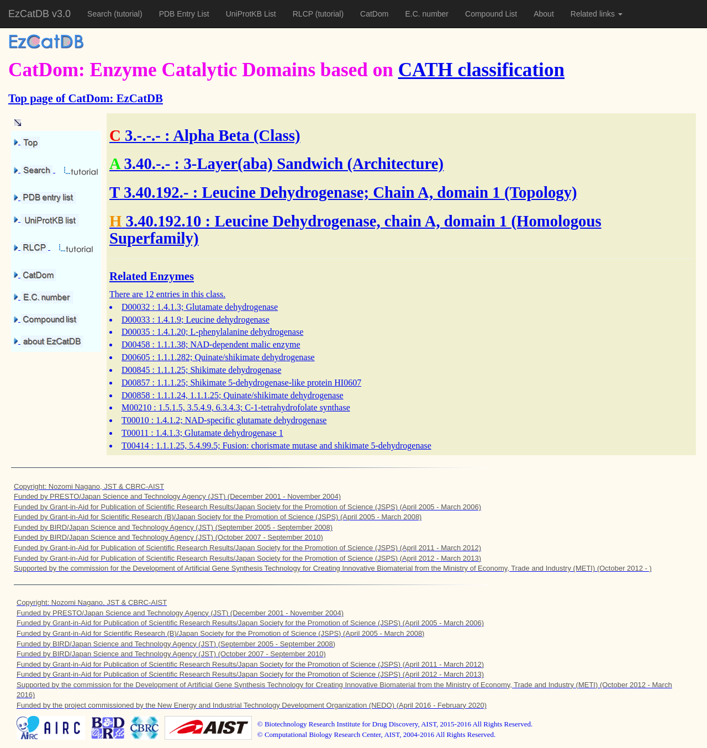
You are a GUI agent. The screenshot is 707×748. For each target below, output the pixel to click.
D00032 (136, 307)
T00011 (135, 433)
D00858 (136, 395)
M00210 (136, 407)
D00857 (136, 382)
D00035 (136, 331)
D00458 (136, 344)
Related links (596, 13)
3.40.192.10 (164, 221)
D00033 (136, 319)
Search (100, 13)
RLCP (304, 13)
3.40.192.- (156, 192)
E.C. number (427, 13)
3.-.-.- (143, 135)
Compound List (491, 13)
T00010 (135, 420)
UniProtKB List (251, 13)
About (544, 13)
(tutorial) (128, 13)
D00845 (136, 370)
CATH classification (481, 70)
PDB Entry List (184, 13)
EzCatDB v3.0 (39, 13)
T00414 (135, 445)
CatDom (374, 13)
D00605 (136, 357)
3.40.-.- (147, 163)
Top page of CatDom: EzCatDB (85, 98)
